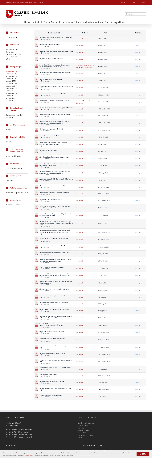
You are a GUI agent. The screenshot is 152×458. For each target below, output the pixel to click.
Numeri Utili (82, 433)
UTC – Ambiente (12, 57)
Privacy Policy (61, 453)
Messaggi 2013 (11, 101)
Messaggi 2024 (11, 74)
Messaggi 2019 (11, 86)
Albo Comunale (83, 426)
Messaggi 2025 (11, 71)
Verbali (8, 130)
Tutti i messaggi (11, 37)
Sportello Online (83, 430)
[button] (17, 32)
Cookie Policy (29, 455)
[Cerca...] (135, 14)
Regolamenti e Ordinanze (86, 423)
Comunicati (10, 52)
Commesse (10, 181)
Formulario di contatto (85, 435)
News (80, 438)
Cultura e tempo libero (13, 54)
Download (138, 39)
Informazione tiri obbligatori (15, 168)
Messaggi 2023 (11, 76)
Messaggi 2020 (11, 84)
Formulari (81, 428)
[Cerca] (126, 14)
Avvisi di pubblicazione (13, 156)
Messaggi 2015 (11, 96)
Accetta (143, 454)
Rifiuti (8, 59)
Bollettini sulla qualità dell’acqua (17, 193)
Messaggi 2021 (11, 81)
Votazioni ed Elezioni (13, 205)
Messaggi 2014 (11, 98)
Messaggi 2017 (11, 91)
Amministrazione (12, 49)
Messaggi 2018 (11, 88)
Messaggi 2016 (11, 93)
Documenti (9, 142)
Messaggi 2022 (11, 79)
